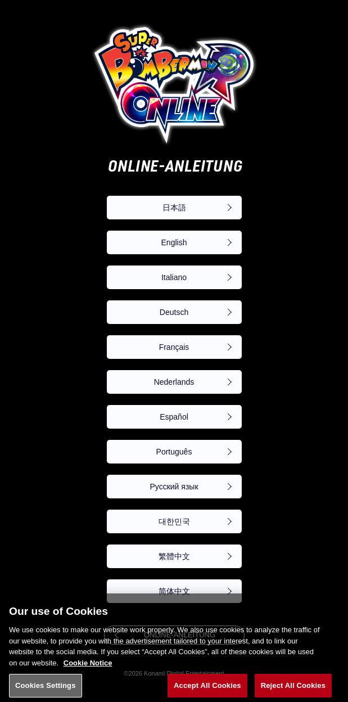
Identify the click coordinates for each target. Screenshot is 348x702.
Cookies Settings (45, 687)
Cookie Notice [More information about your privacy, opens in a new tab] (88, 664)
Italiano (174, 277)
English (174, 242)
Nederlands (174, 381)
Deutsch (174, 312)
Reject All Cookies (293, 687)
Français (174, 347)
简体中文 (174, 591)
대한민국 (174, 521)
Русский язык (174, 486)
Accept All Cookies (207, 687)
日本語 (174, 207)
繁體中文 (174, 556)
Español (174, 416)
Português (174, 451)
